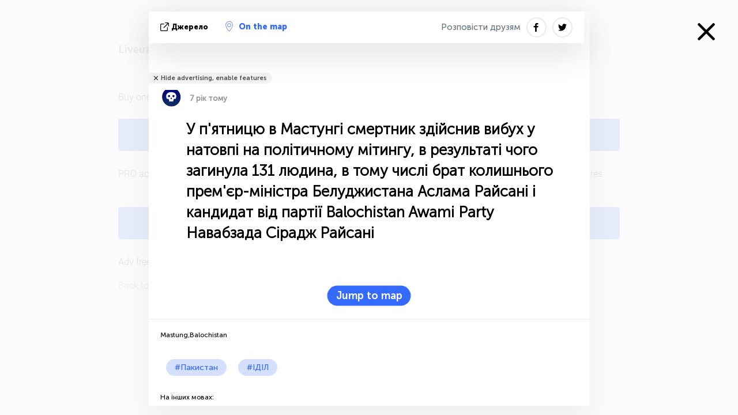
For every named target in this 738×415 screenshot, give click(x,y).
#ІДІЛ (258, 367)
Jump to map (369, 295)
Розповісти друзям (481, 27)
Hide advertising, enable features (213, 78)
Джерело (185, 26)
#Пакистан (196, 367)
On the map (256, 26)
